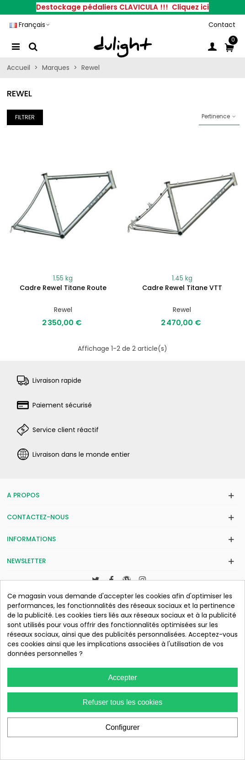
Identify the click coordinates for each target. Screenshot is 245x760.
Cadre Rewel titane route (63, 287)
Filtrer (25, 117)
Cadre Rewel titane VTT (182, 287)
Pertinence (219, 116)
